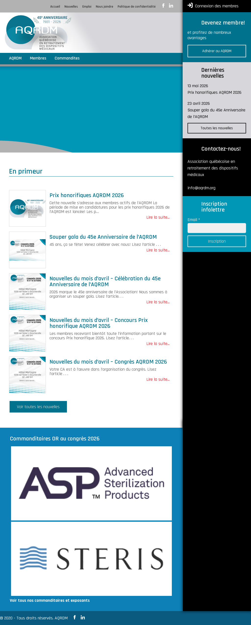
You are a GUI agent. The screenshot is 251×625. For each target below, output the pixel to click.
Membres (38, 59)
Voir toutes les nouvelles (38, 407)
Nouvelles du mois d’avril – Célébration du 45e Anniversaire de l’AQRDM (105, 281)
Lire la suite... (158, 217)
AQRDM (15, 59)
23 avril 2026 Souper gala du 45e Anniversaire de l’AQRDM (216, 110)
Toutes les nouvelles (217, 128)
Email (194, 220)
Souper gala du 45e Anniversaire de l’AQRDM (103, 237)
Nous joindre (104, 7)
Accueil (55, 7)
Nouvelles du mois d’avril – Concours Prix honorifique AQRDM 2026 (99, 323)
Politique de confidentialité (137, 7)
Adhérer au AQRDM (216, 51)
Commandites (67, 59)
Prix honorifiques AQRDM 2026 (87, 195)
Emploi (86, 7)
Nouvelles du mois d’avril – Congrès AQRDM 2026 (108, 362)
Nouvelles (71, 7)
